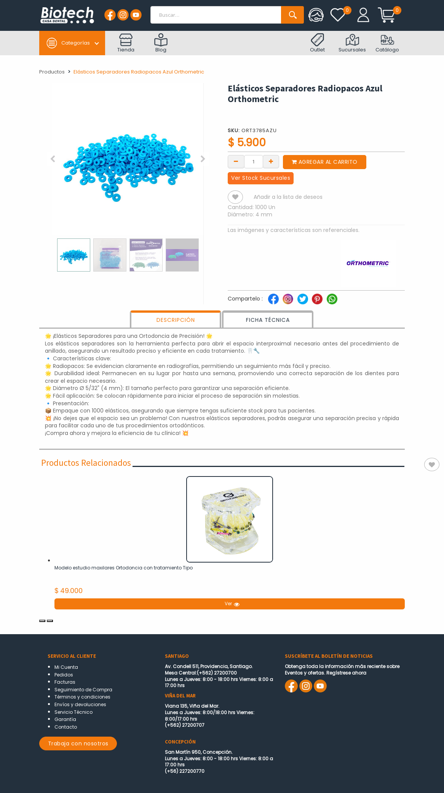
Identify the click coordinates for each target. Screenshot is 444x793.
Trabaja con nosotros (78, 743)
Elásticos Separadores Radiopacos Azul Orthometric (138, 71)
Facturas (64, 682)
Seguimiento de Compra (83, 689)
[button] (52, 159)
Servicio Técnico (73, 712)
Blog (161, 43)
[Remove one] (236, 161)
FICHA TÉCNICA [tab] (268, 320)
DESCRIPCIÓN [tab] (176, 320)
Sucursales (352, 43)
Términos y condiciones (82, 697)
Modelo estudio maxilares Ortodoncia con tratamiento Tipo (123, 567)
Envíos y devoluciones (80, 704)
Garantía (65, 719)
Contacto (65, 727)
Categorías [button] (68, 43)
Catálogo (387, 43)
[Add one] (271, 161)
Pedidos (63, 674)
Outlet (317, 43)
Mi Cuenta (66, 667)
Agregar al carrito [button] (325, 162)
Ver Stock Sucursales (260, 178)
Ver (231, 603)
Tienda (125, 43)
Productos (52, 71)
